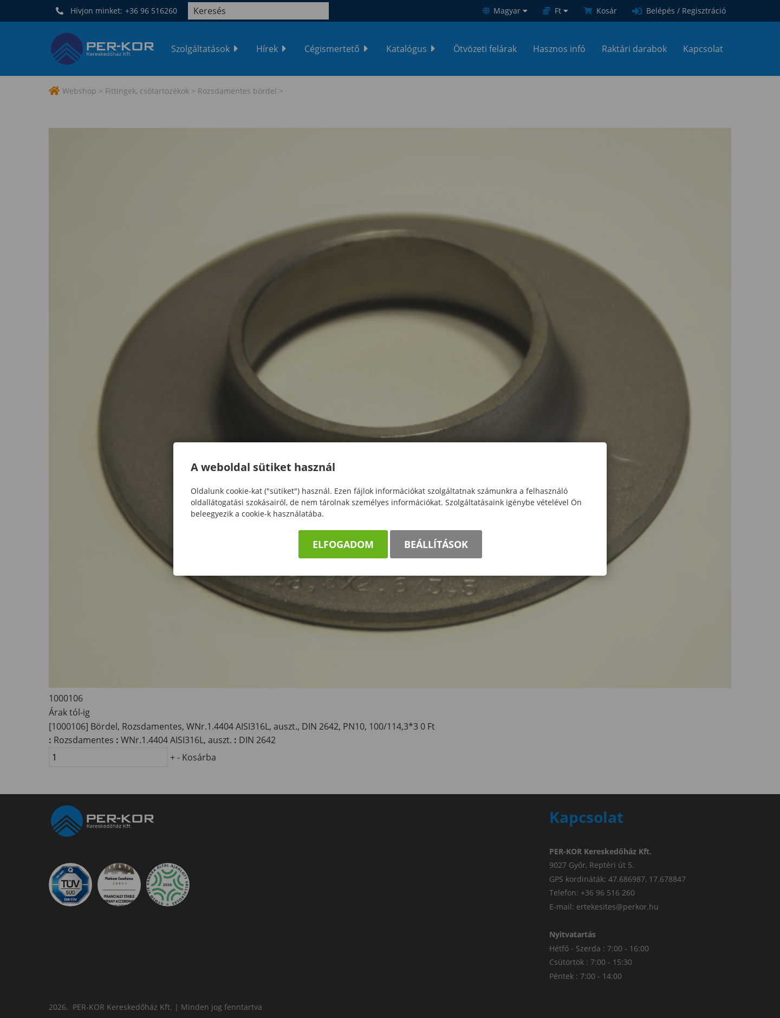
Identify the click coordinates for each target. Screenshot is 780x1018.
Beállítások (436, 544)
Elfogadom (343, 544)
